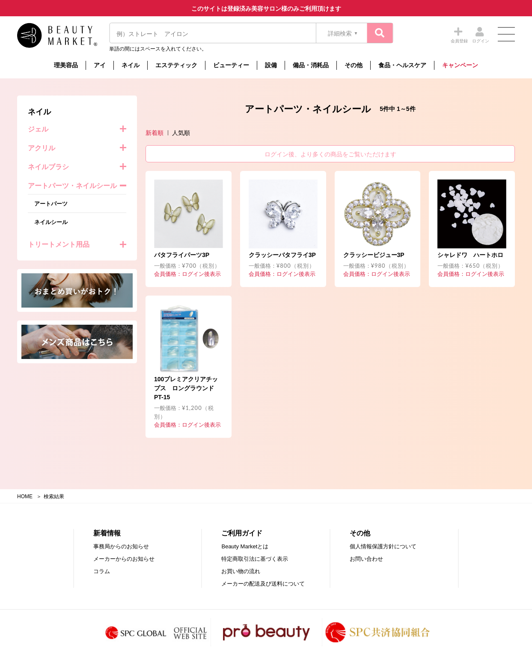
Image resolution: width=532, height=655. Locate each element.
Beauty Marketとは (244, 546)
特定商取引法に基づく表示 (254, 559)
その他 (354, 65)
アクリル (41, 148)
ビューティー (231, 65)
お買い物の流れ (240, 571)
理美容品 (66, 65)
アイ (100, 65)
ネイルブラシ (48, 166)
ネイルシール (51, 222)
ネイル (131, 65)
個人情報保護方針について (383, 546)
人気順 (181, 132)
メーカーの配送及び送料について (263, 583)
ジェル (38, 129)
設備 (271, 65)
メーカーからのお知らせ (124, 559)
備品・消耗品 (311, 65)
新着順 (154, 132)
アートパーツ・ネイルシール (72, 185)
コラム (101, 571)
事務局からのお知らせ (121, 546)
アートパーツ (51, 203)
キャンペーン (460, 65)
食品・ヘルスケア (402, 65)
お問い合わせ (366, 559)
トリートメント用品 (58, 244)
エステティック (176, 65)
